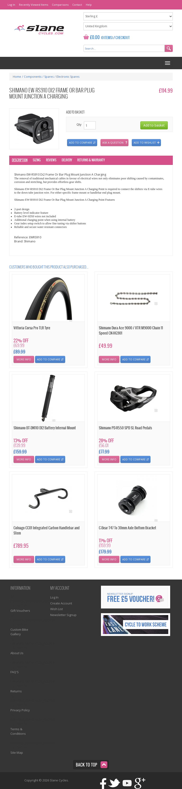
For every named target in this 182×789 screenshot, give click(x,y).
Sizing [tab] (37, 160)
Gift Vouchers (20, 610)
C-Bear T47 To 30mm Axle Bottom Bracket (127, 528)
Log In (11, 4)
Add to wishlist (145, 142)
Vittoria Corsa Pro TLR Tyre (32, 328)
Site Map (16, 752)
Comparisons (60, 4)
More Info (24, 359)
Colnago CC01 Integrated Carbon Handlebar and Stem (47, 530)
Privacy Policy (20, 710)
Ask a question (112, 142)
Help (89, 4)
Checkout (122, 38)
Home (17, 77)
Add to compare (80, 142)
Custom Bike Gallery (19, 631)
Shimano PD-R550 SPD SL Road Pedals (125, 428)
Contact (77, 4)
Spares (49, 77)
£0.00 (95, 37)
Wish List (56, 609)
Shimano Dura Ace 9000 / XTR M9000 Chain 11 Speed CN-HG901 (131, 330)
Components (32, 77)
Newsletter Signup (63, 615)
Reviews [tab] (51, 160)
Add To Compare (48, 359)
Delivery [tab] (67, 160)
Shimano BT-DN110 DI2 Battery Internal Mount (45, 428)
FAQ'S (14, 672)
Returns (16, 691)
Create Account (61, 603)
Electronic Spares (67, 77)
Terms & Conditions (18, 731)
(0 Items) (107, 38)
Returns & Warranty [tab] (91, 160)
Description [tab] (19, 160)
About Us (16, 653)
